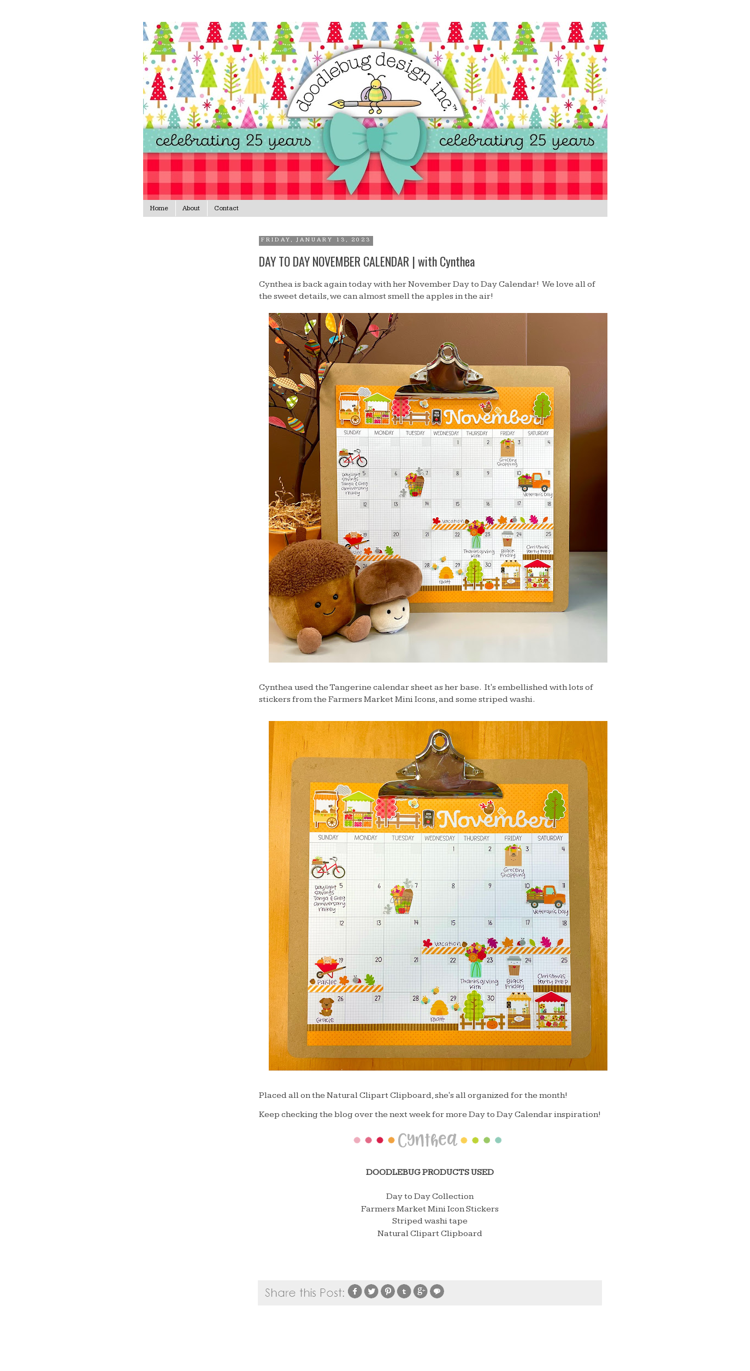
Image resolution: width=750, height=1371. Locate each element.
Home (159, 208)
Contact (226, 208)
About (191, 208)
